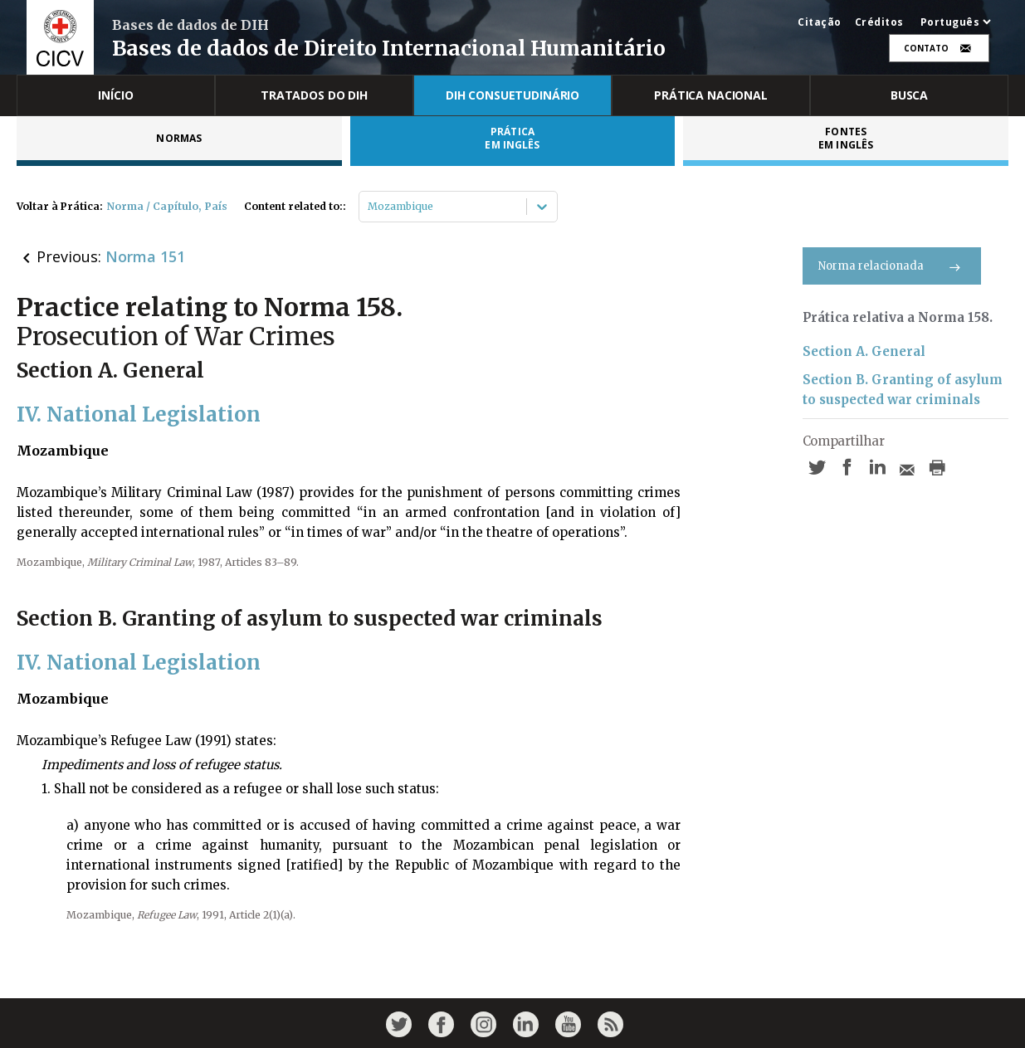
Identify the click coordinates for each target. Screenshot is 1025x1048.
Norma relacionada (891, 266)
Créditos (879, 22)
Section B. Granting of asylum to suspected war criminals (903, 389)
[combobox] (369, 206)
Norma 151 (145, 256)
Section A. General (864, 351)
